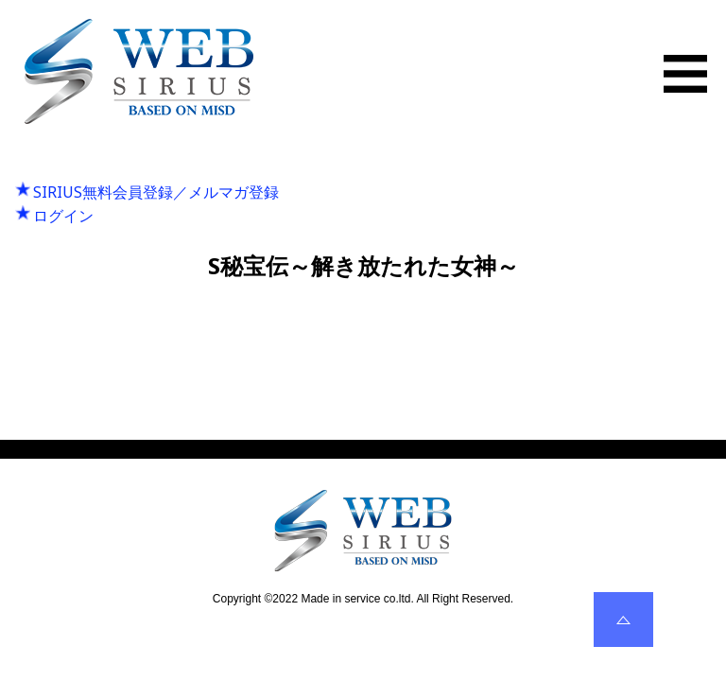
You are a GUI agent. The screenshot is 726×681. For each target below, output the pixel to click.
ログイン (63, 215)
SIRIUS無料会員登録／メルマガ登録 (156, 192)
